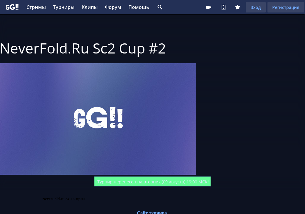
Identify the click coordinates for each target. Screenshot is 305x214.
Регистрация (285, 7)
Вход (255, 7)
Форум (113, 7)
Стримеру (208, 7)
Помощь (138, 7)
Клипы (90, 7)
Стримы (36, 7)
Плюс (237, 7)
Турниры (63, 7)
